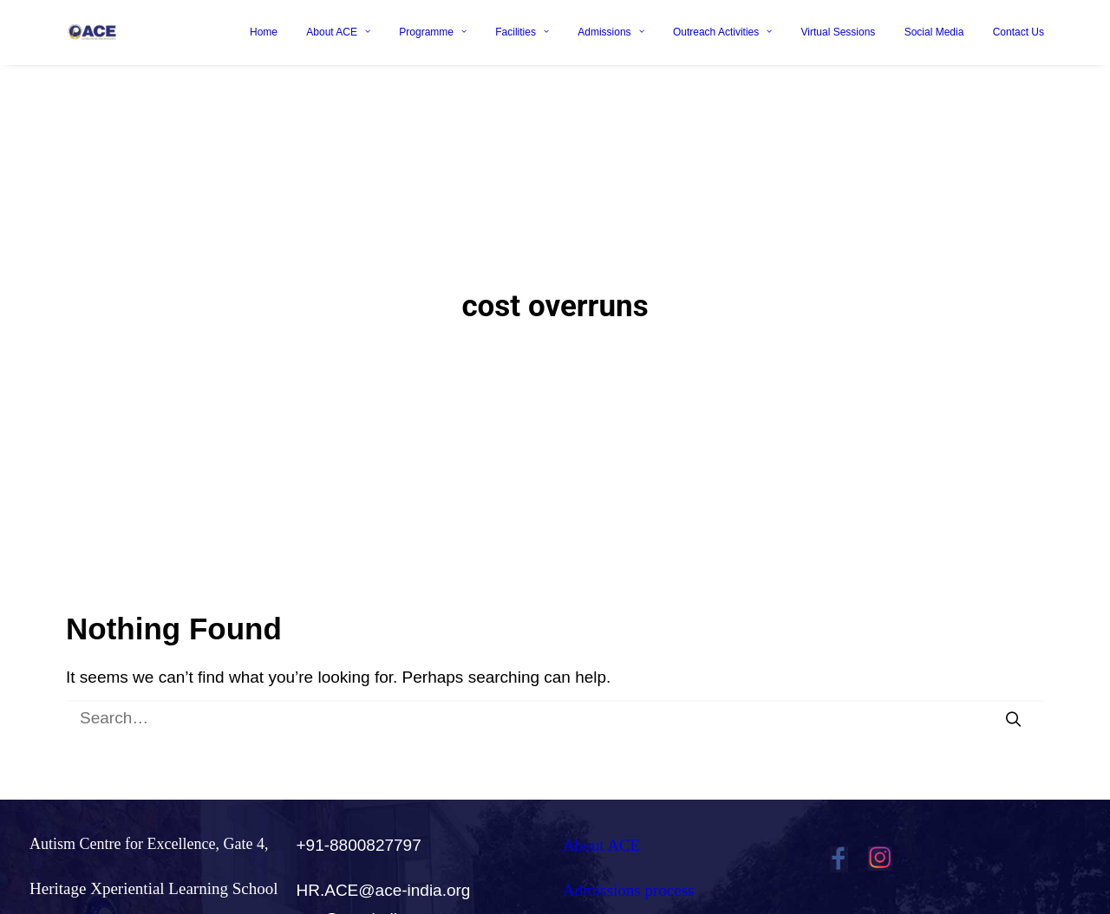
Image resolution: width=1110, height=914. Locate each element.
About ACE (338, 32)
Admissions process (628, 876)
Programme (433, 32)
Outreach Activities (722, 32)
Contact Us (1018, 32)
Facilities (522, 32)
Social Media (934, 32)
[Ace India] (92, 32)
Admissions (610, 32)
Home (264, 32)
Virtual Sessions (838, 32)
